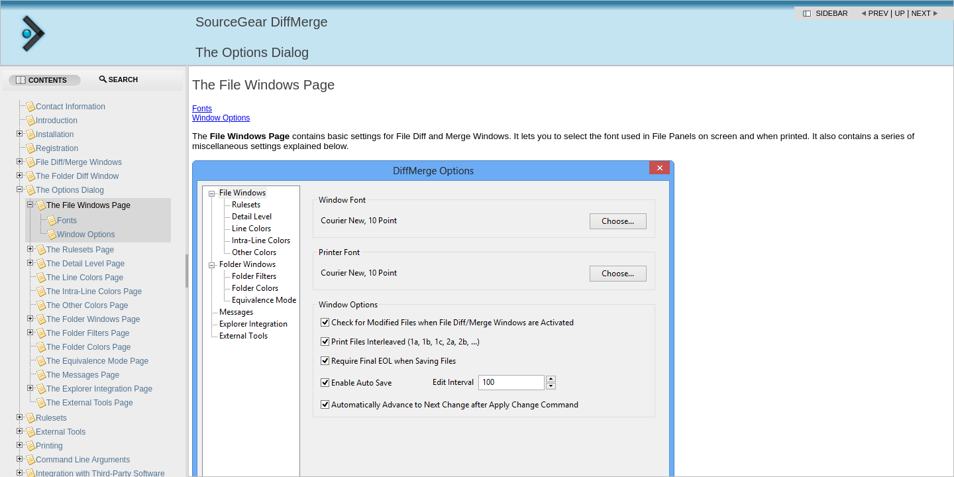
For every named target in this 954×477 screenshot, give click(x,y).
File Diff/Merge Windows (79, 162)
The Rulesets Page (80, 249)
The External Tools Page (89, 402)
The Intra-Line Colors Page (94, 291)
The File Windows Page (88, 205)
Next (921, 13)
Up (900, 13)
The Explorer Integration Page (99, 389)
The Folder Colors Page (88, 347)
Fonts (202, 108)
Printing (49, 445)
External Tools (60, 432)
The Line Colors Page (84, 277)
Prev (878, 13)
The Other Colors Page (87, 305)
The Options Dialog (70, 190)
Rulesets (51, 418)
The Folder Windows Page (93, 319)
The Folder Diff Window (77, 176)
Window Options (221, 118)
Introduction (57, 120)
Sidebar (832, 13)
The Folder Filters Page (87, 333)
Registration (57, 148)
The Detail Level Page (85, 263)
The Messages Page (82, 375)
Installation (55, 134)
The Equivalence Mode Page (97, 361)
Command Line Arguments (83, 459)
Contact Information (70, 106)
